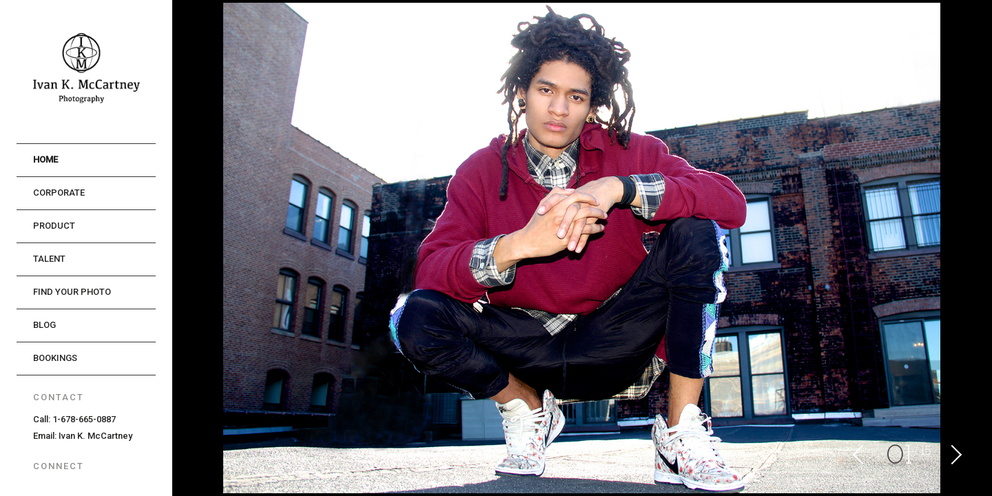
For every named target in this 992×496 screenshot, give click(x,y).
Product (54, 225)
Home (45, 159)
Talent (49, 259)
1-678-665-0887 (84, 419)
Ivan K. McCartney (95, 436)
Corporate (59, 192)
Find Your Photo (72, 292)
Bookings (55, 358)
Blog (44, 325)
